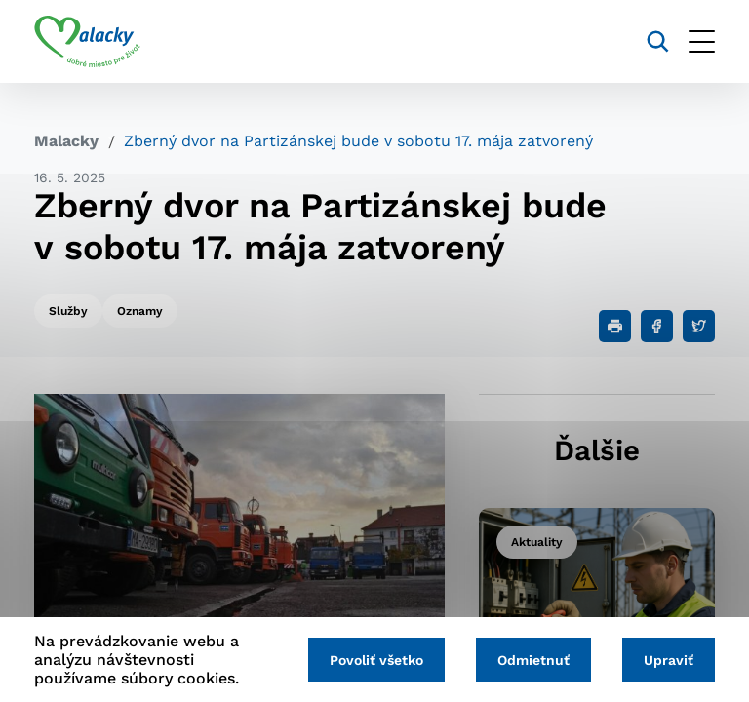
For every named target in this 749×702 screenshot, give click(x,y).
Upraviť (668, 660)
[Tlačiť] (615, 326)
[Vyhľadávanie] (658, 41)
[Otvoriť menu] (702, 41)
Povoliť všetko (376, 660)
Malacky (66, 141)
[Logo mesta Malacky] (87, 42)
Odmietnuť (533, 660)
